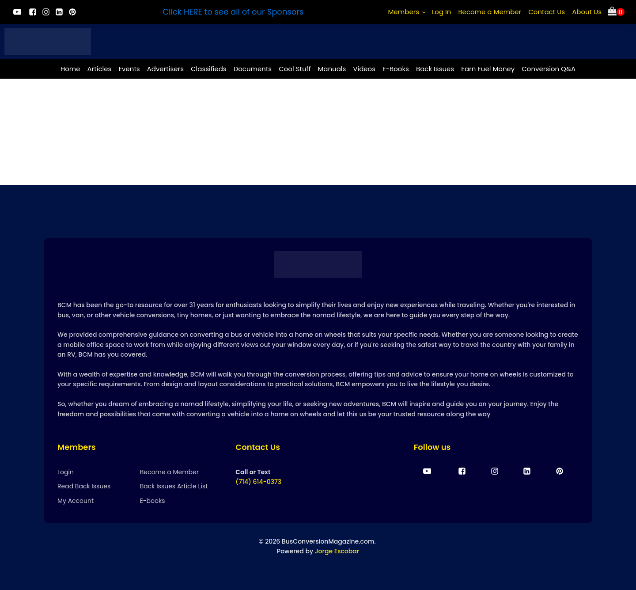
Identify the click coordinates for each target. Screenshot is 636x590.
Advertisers (165, 68)
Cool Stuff (294, 68)
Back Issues (435, 68)
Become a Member (489, 11)
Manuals (332, 68)
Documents (253, 68)
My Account (75, 500)
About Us (587, 11)
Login (65, 472)
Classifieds (209, 68)
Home (70, 68)
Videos (364, 68)
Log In (441, 11)
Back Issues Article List (174, 486)
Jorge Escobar (337, 551)
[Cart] (616, 12)
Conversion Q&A (548, 68)
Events (129, 68)
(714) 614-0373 (258, 481)
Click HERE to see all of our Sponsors (233, 11)
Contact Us (546, 11)
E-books (152, 500)
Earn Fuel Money (488, 68)
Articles (99, 68)
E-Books (395, 68)
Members (404, 11)
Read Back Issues (83, 486)
